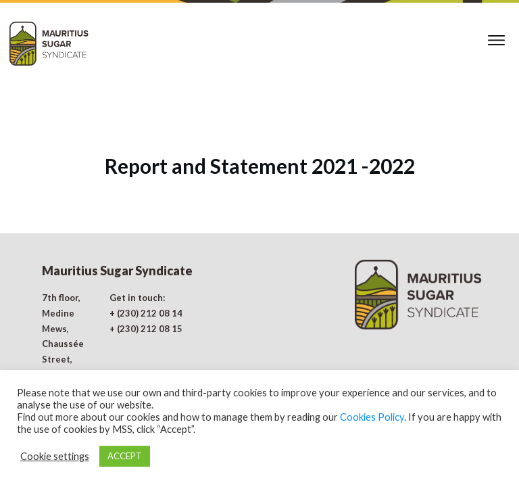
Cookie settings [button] (54, 456)
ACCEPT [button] (124, 455)
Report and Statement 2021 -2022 (260, 132)
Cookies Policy (372, 417)
